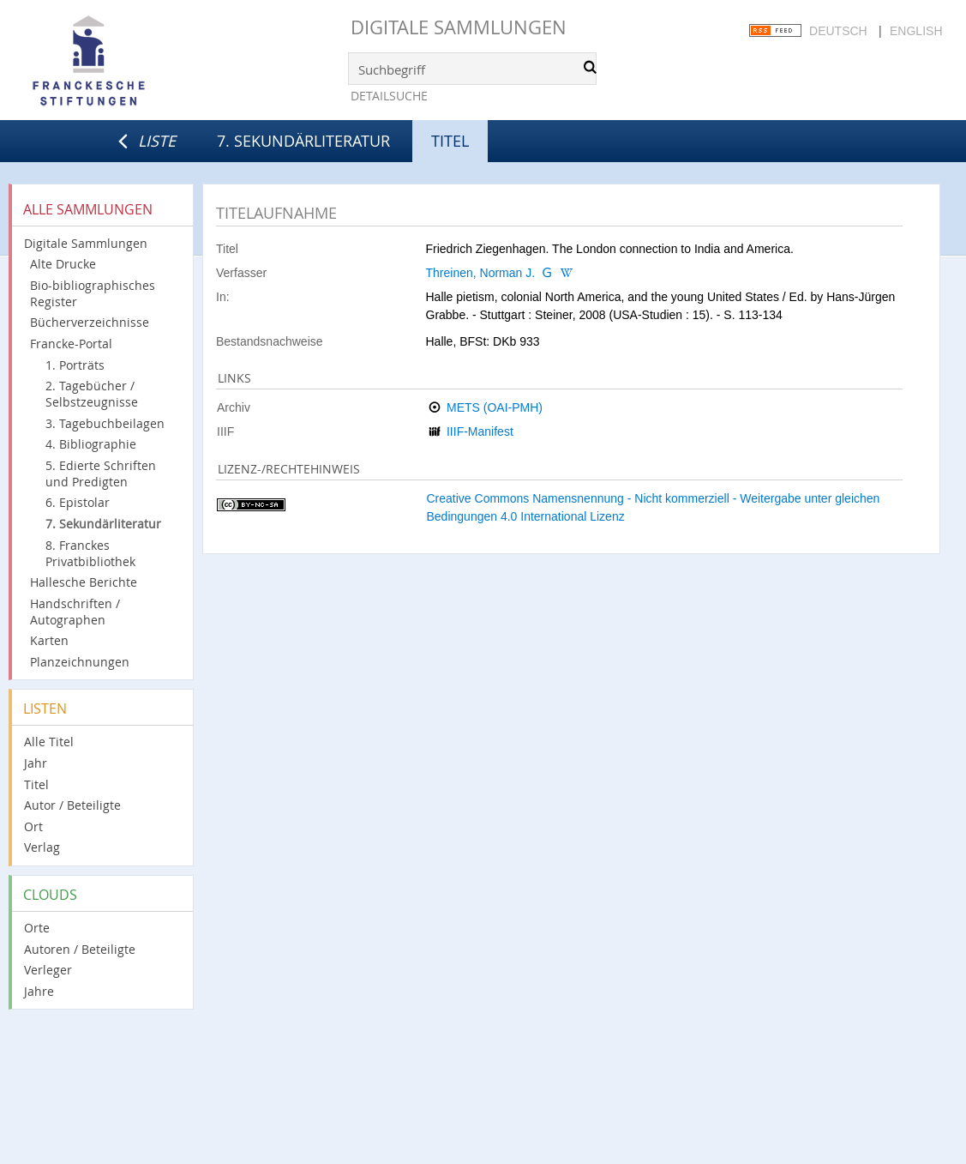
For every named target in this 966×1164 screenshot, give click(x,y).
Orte (37, 928)
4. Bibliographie (90, 444)
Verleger (48, 970)
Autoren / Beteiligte (79, 949)
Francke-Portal (71, 343)
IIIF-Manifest (480, 431)
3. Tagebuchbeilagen (105, 423)
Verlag (42, 847)
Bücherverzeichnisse (89, 322)
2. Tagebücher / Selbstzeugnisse (91, 393)
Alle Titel (49, 741)
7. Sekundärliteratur (303, 140)
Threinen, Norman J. (481, 273)
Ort (33, 826)
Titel (36, 784)
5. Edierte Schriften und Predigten (100, 473)
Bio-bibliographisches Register (92, 293)
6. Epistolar (77, 502)
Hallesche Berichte (83, 582)
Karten (49, 640)
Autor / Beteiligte (72, 805)
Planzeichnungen (79, 662)
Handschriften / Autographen (75, 611)
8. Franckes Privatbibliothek (90, 553)
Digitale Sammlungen (459, 27)
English (916, 31)
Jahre (39, 991)
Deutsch (838, 31)
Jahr (35, 763)
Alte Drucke (63, 264)
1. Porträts (75, 365)
